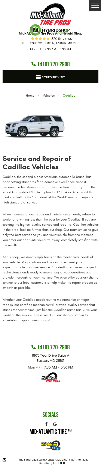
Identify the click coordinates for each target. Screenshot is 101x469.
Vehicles (49, 95)
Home (30, 95)
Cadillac (69, 95)
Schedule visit (53, 77)
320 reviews (61, 39)
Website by (51, 463)
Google (54, 424)
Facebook (46, 424)
